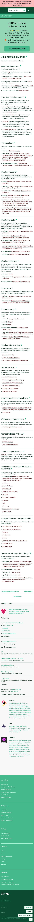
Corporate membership (7, 879)
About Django (4, 784)
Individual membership (6, 820)
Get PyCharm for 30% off (17, 49)
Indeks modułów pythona (9, 633)
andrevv (5, 912)
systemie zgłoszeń (24, 90)
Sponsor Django (5, 876)
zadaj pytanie (11, 83)
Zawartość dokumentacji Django (10, 591)
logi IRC (31, 85)
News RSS (3, 864)
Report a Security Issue (7, 818)
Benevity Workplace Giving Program (10, 884)
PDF (17, 689)
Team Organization (6, 789)
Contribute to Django (6, 812)
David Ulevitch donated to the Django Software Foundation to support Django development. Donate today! (19, 611)
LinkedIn (3, 861)
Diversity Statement (6, 797)
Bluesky (3, 859)
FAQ (2, 652)
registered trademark (10, 918)
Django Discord (5, 835)
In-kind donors (6, 901)
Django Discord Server (7, 665)
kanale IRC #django (16, 85)
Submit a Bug (4, 815)
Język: (29, 911)
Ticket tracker (5, 678)
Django (2, 10)
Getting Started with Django (8, 787)
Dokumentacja (6, 16)
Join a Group (4, 810)
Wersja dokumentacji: (25, 915)
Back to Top (17, 596)
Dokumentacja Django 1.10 (9, 641)
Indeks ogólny (6, 630)
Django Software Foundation (8, 792)
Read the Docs (14, 691)
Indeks (3, 658)
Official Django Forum (7, 672)
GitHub (2, 851)
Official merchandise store (7, 882)
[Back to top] (30, 919)
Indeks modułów (10, 658)
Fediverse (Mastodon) (6, 856)
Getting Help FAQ (5, 833)
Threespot (5, 907)
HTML (13, 689)
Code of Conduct (5, 795)
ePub (20, 689)
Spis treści (5, 628)
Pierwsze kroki (28, 591)
